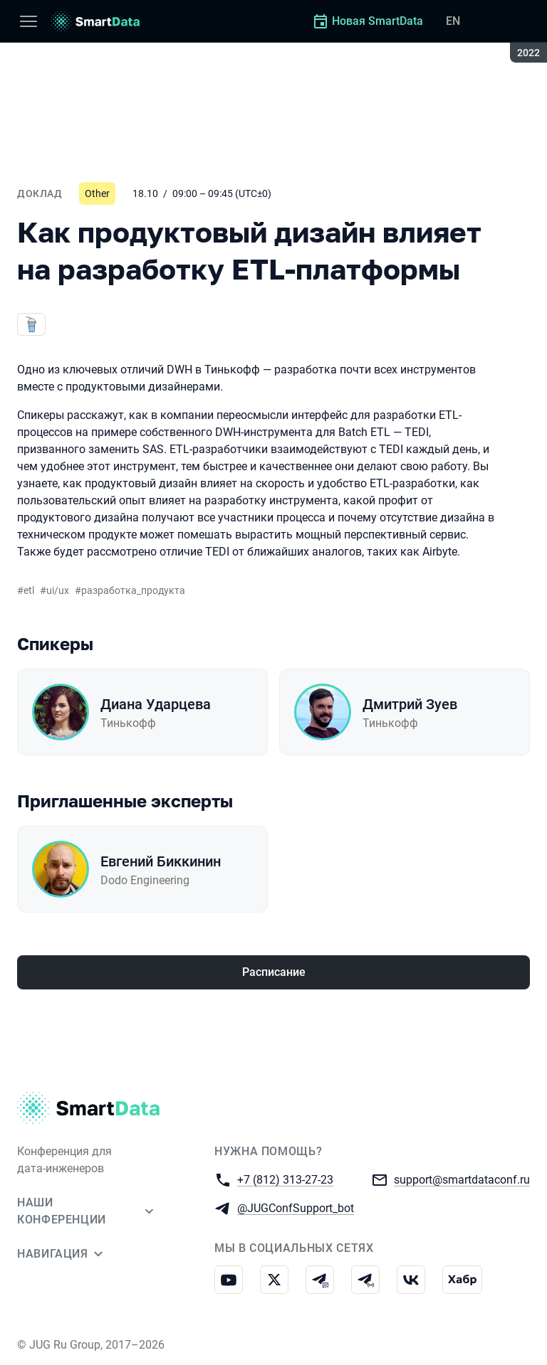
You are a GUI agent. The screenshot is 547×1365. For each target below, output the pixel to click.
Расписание (274, 972)
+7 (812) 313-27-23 (285, 1179)
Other (97, 193)
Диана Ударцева (155, 704)
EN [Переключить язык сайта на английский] (453, 21)
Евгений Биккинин (160, 861)
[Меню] (28, 21)
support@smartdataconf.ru (462, 1179)
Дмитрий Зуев (410, 704)
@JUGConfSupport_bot (295, 1207)
